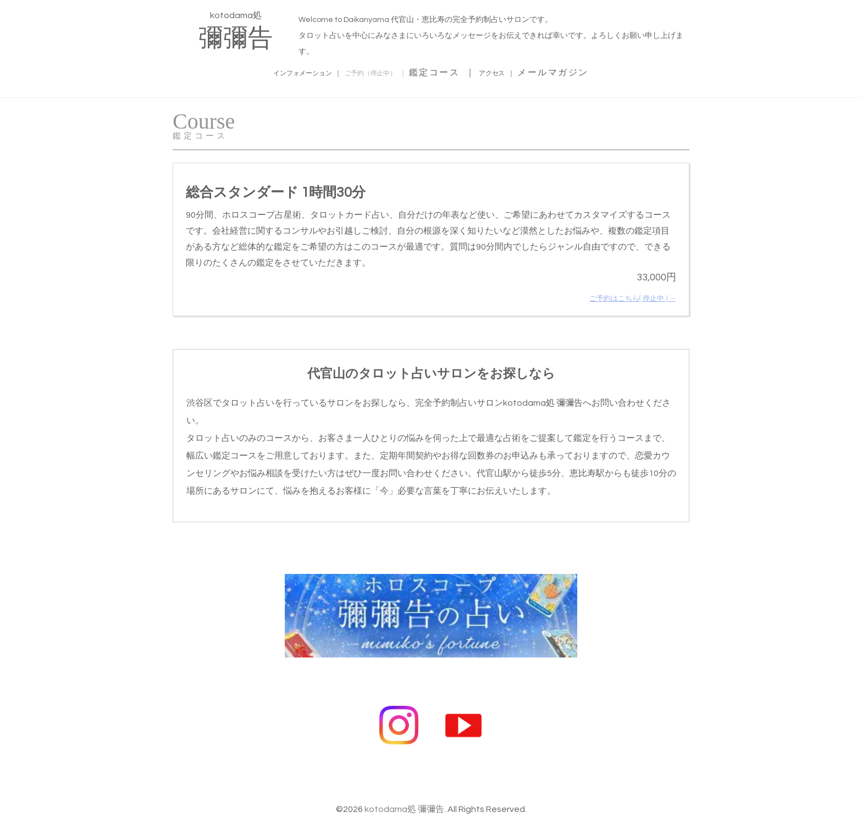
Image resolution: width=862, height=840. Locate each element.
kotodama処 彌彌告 (404, 793)
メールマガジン (601, 71)
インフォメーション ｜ (279, 71)
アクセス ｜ (534, 71)
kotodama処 (235, 30)
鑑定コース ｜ (469, 71)
